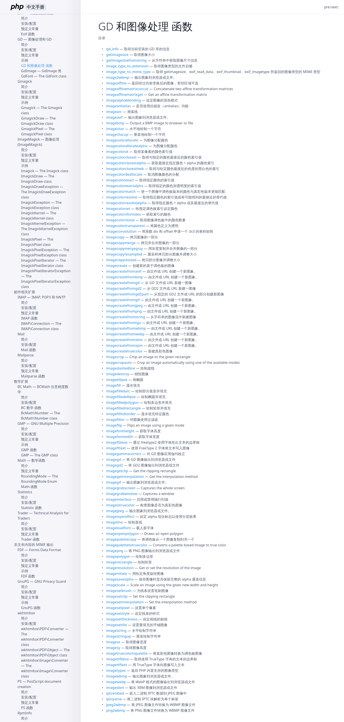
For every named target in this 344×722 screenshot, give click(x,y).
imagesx (113, 642)
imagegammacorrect (123, 453)
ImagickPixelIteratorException (45, 270)
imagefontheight (120, 431)
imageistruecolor (120, 505)
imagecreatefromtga (123, 322)
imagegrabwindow (121, 493)
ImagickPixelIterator (37, 260)
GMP (21, 423)
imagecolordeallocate (124, 174)
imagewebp (116, 681)
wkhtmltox (26, 613)
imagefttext (116, 448)
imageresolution (120, 567)
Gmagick (25, 81)
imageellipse (116, 379)
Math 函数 (29, 486)
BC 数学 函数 (31, 407)
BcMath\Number (35, 413)
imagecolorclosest (121, 157)
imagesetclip (116, 596)
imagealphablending (123, 100)
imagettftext (116, 664)
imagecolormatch (121, 191)
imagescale (115, 585)
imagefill (113, 385)
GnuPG (23, 581)
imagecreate (116, 265)
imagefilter (115, 419)
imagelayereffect (120, 516)
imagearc (114, 111)
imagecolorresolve (121, 197)
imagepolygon (118, 556)
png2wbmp (115, 710)
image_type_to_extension (127, 66)
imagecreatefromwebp (125, 334)
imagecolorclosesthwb (125, 168)
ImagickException (35, 202)
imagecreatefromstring (125, 317)
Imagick (27, 170)
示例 (24, 60)
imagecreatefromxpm (124, 345)
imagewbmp (116, 676)
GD (20, 39)
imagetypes (116, 670)
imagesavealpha (120, 579)
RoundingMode (34, 476)
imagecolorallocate (122, 140)
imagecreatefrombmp (124, 277)
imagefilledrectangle (123, 408)
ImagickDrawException (40, 186)
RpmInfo (25, 713)
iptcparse (114, 699)
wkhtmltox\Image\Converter (44, 660)
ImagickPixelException (39, 249)
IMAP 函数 (29, 318)
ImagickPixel (31, 239)
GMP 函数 (29, 449)
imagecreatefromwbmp (126, 328)
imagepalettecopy (121, 539)
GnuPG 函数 (31, 607)
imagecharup (117, 134)
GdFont (27, 76)
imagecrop (115, 356)
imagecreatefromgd (123, 282)
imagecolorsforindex (123, 214)
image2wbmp (117, 77)
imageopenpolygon (122, 533)
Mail (21, 334)
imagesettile (116, 624)
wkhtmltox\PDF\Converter (42, 628)
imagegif (113, 482)
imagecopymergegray (124, 248)
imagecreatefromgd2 (124, 288)
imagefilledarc (118, 391)
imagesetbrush (118, 590)
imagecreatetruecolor (124, 351)
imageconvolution (121, 231)
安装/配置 (28, 23)
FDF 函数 (28, 576)
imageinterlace (118, 499)
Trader (23, 513)
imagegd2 (114, 465)
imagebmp (115, 123)
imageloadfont (118, 527)
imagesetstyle (118, 613)
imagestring (116, 630)
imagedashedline (120, 368)
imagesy (113, 647)
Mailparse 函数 (33, 376)
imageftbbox (117, 442)
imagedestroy (117, 374)
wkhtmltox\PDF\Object (39, 649)
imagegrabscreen (121, 488)
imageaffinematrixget (124, 94)
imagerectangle (119, 562)
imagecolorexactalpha (124, 185)
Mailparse (26, 355)
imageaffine (116, 83)
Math (22, 460)
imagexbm (115, 687)
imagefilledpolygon (122, 402)
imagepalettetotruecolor (126, 545)
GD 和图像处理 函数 (37, 65)
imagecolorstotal (120, 220)
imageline (114, 522)
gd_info (112, 48)
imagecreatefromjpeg (124, 305)
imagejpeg (115, 510)
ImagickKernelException (41, 223)
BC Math (25, 386)
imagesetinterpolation (125, 602)
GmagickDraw (32, 118)
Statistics (25, 492)
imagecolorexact (120, 180)
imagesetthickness (122, 619)
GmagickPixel (32, 128)
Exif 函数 (28, 34)
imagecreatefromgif (123, 299)
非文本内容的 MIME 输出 (34, 544)
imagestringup (118, 636)
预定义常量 (30, 28)
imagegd (113, 459)
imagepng (114, 550)
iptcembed (115, 693)
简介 (24, 18)
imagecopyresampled (124, 254)
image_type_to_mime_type (128, 71)
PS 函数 (27, 707)
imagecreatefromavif (123, 271)
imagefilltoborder (121, 413)
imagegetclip (117, 470)
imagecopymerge (120, 242)
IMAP (22, 297)
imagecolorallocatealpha (126, 145)
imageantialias (118, 106)
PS (20, 681)
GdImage (28, 70)
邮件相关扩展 (24, 292)
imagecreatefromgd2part (127, 294)
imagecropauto (119, 362)
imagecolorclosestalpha (126, 163)
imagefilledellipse (121, 396)
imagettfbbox (117, 659)
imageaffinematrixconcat (127, 88)
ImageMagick (29, 139)
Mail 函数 (28, 349)
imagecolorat (117, 151)
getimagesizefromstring (126, 60)
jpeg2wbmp (116, 704)
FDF (21, 549)
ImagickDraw (32, 176)
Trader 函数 (30, 539)
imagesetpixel (118, 607)
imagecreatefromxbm (124, 339)
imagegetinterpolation (125, 476)
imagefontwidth (119, 436)
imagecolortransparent (125, 225)
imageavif (114, 117)
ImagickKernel (33, 213)
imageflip (114, 425)
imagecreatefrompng (124, 311)
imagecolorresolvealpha (126, 202)
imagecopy (115, 237)
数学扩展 (21, 381)
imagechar (115, 128)
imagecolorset (118, 208)
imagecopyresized (121, 259)
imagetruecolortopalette (126, 653)
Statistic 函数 (31, 507)
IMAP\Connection (35, 323)
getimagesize (117, 54)
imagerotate (116, 573)
